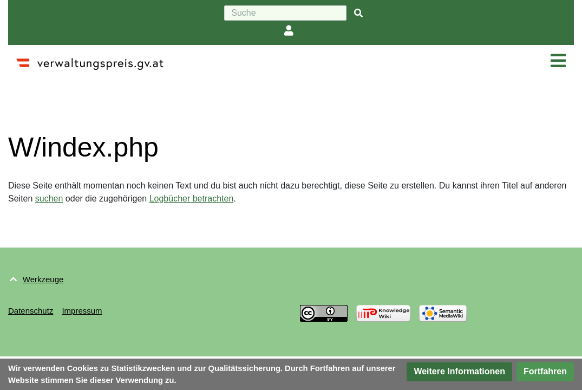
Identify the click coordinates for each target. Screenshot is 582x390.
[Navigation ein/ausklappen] (558, 61)
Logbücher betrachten (191, 198)
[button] (459, 371)
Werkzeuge (43, 279)
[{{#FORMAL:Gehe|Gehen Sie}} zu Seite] (358, 13)
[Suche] (285, 13)
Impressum (82, 310)
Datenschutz (30, 310)
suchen (49, 198)
